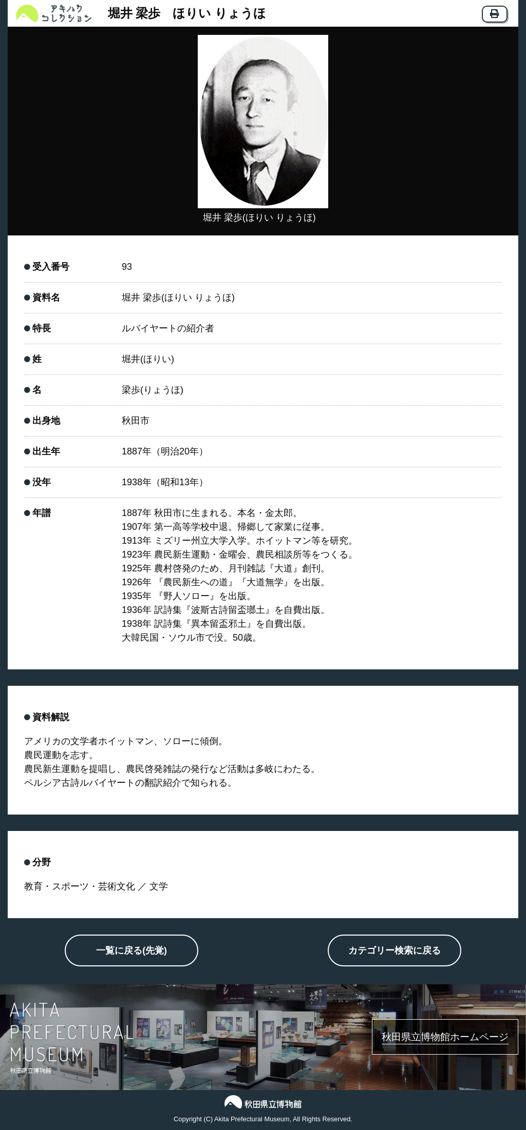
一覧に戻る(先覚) (131, 951)
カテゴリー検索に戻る (394, 951)
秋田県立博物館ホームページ (430, 1037)
